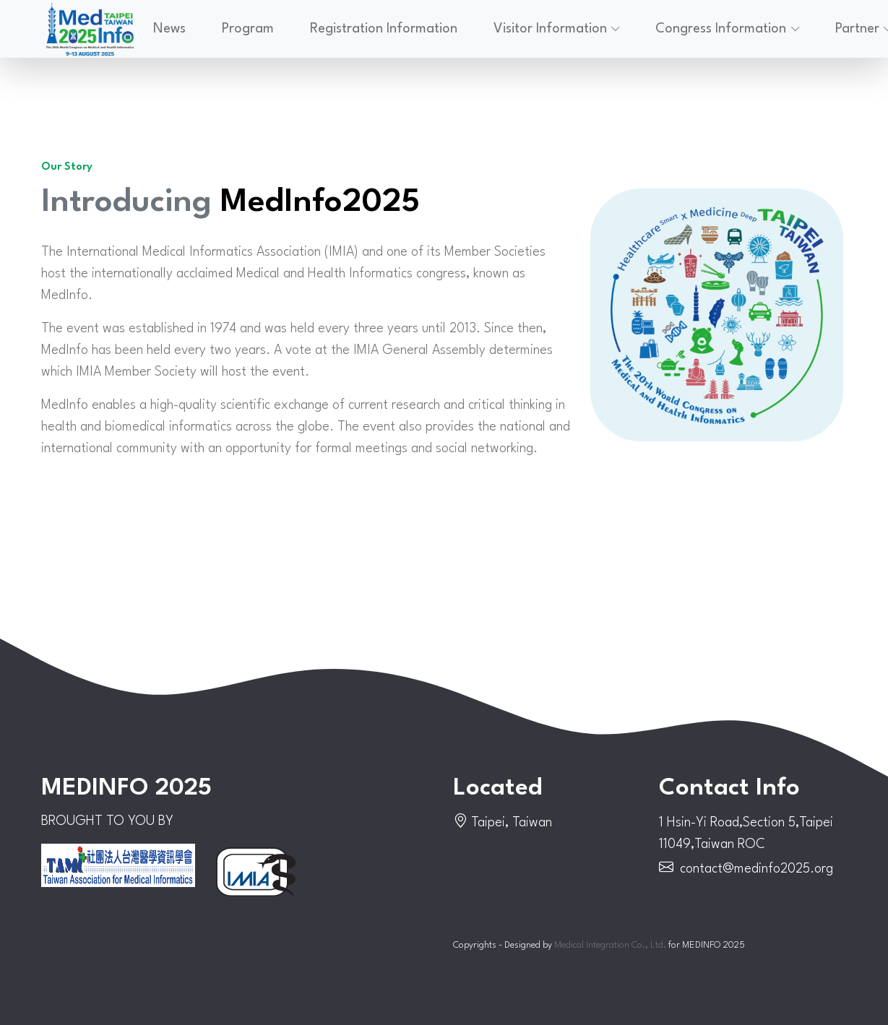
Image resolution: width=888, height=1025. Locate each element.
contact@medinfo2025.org (756, 868)
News (169, 28)
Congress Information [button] (720, 28)
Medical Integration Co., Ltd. (610, 945)
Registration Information (383, 28)
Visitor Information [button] (550, 28)
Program (248, 28)
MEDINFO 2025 (126, 788)
